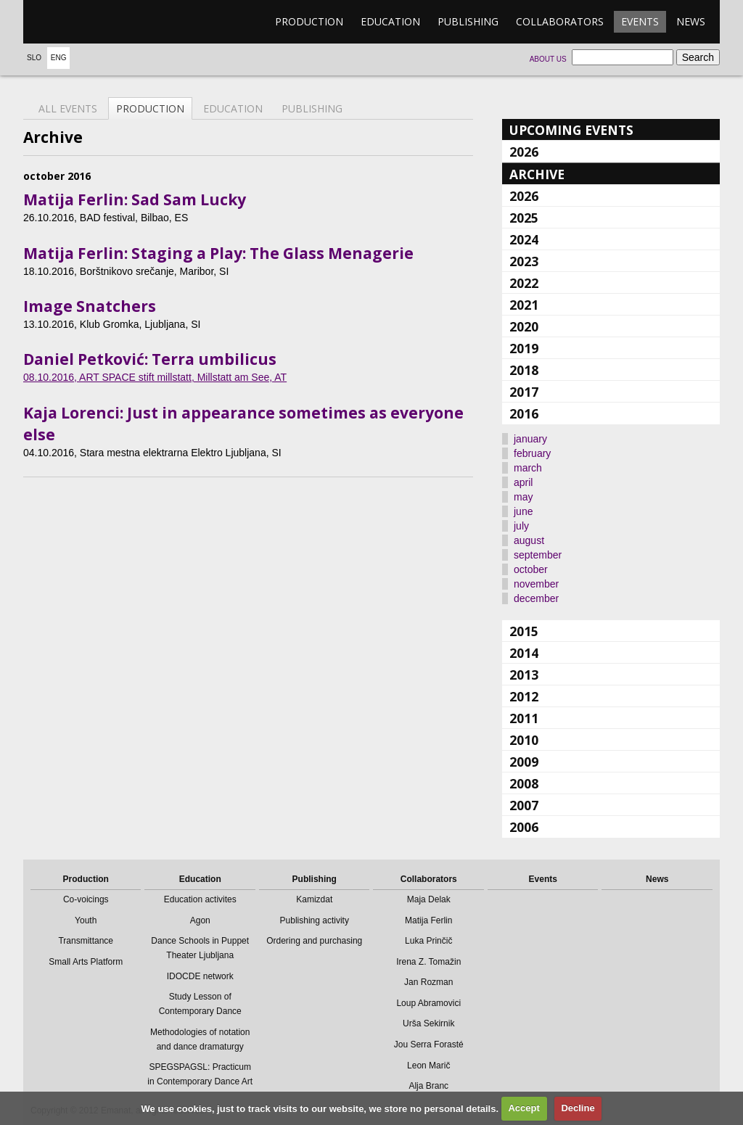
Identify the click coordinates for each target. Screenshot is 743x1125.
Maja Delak (429, 899)
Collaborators (560, 21)
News (690, 21)
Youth (86, 920)
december (536, 598)
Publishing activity (314, 920)
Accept (523, 1108)
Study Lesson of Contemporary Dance (200, 1004)
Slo (34, 58)
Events (640, 21)
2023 (523, 261)
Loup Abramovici (428, 1003)
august (529, 540)
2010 (523, 740)
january (530, 439)
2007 (523, 805)
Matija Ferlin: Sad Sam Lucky (134, 199)
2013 (523, 674)
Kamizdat (314, 899)
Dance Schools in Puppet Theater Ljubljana (200, 948)
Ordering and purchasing (314, 941)
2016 (523, 413)
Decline (577, 1108)
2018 (523, 370)
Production (309, 21)
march (528, 468)
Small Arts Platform (86, 962)
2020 (523, 326)
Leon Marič (428, 1065)
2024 (523, 239)
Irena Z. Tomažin (428, 962)
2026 (523, 151)
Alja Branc (428, 1086)
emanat (92, 22)
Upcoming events (571, 130)
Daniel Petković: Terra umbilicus (149, 359)
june (523, 511)
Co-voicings (86, 899)
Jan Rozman (428, 982)
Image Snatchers (89, 306)
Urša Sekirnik (428, 1023)
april (523, 482)
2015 (523, 631)
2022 (523, 283)
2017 (523, 391)
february (532, 453)
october (531, 569)
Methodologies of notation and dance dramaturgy (200, 1039)
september (538, 555)
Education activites (200, 899)
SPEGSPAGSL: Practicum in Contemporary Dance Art (200, 1074)
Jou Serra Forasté (429, 1044)
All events (67, 108)
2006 (523, 827)
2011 (523, 718)
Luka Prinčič (428, 941)
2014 (523, 653)
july (521, 526)
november (536, 584)
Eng (59, 58)
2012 (523, 696)
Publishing (468, 21)
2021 (523, 304)
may (523, 497)
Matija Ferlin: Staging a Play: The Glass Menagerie (218, 253)
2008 (523, 783)
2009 (523, 761)
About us (548, 59)
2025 (523, 217)
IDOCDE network (200, 976)
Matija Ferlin (428, 920)
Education (390, 21)
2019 (523, 348)
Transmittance (85, 941)
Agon (200, 920)
